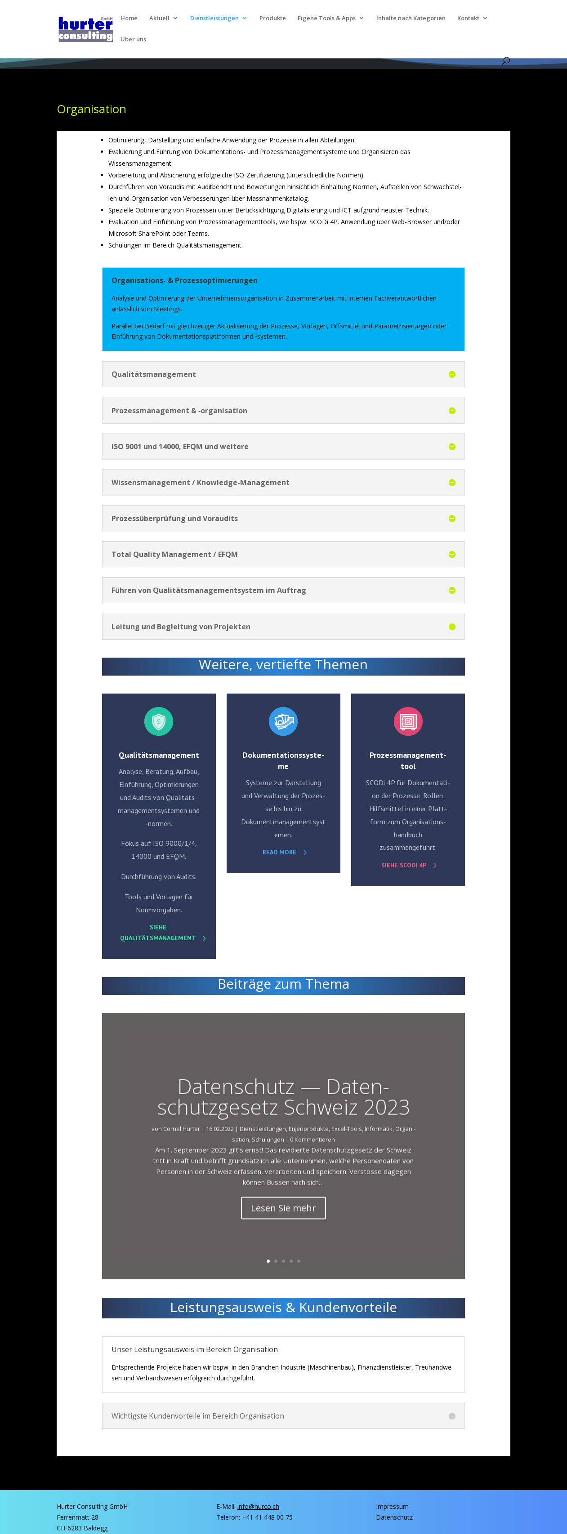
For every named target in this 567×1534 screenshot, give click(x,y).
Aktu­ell (159, 18)
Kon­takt (468, 18)
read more (279, 852)
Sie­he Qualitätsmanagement (158, 932)
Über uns (133, 39)
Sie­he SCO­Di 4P (403, 865)
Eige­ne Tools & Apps (327, 18)
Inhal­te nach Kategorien (411, 18)
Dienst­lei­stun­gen (214, 18)
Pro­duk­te (272, 18)
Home (129, 18)
